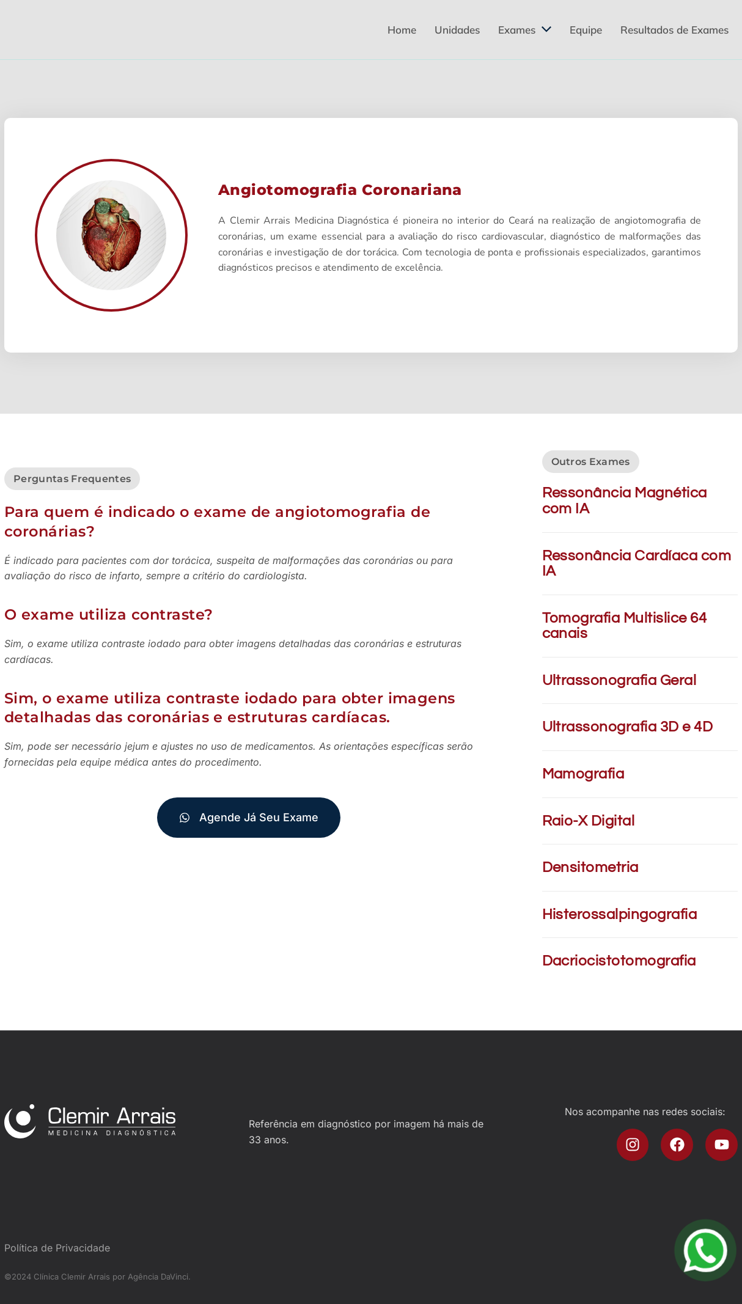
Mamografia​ (583, 774)
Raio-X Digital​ (588, 821)
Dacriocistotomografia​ (619, 961)
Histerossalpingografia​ (619, 914)
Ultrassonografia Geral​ (619, 680)
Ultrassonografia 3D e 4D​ (627, 726)
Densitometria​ (590, 867)
